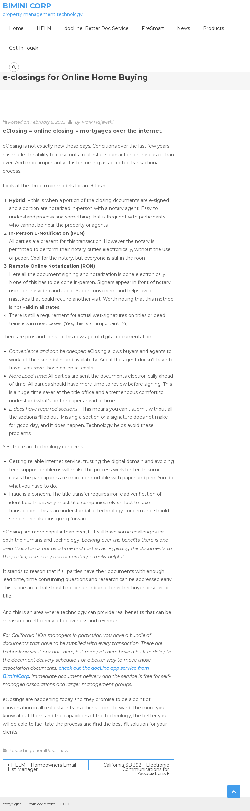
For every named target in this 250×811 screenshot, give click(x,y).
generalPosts (43, 750)
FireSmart (153, 28)
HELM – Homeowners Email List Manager (42, 766)
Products (213, 28)
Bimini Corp (27, 5)
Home (16, 28)
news (64, 750)
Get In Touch (23, 48)
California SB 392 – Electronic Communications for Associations (136, 766)
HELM (44, 28)
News (183, 28)
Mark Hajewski (98, 122)
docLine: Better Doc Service (96, 28)
